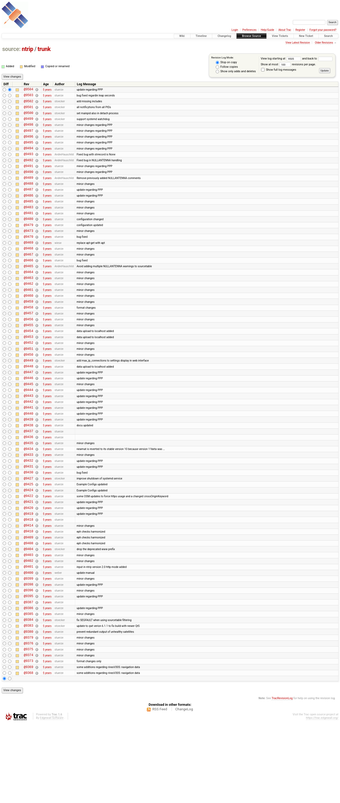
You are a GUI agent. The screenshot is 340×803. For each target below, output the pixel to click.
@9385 (28, 685)
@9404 (28, 612)
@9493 (28, 163)
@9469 (28, 264)
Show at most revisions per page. (288, 64)
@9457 (28, 344)
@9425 (28, 538)
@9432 (28, 511)
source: (11, 49)
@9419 (28, 572)
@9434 (28, 498)
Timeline (201, 36)
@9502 (28, 103)
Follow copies (227, 67)
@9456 (28, 351)
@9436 (28, 484)
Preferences (249, 29)
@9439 (28, 464)
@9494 (28, 157)
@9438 (28, 471)
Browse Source (251, 36)
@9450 (28, 391)
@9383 (28, 698)
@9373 (28, 739)
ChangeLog (184, 789)
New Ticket (306, 36)
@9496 (28, 143)
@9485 (28, 217)
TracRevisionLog (282, 778)
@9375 (28, 725)
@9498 (28, 130)
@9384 (28, 692)
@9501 (28, 110)
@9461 (28, 317)
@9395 (28, 665)
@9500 (28, 116)
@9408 (28, 605)
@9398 (28, 652)
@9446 (28, 417)
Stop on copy (226, 62)
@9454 (28, 364)
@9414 (28, 585)
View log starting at (281, 58)
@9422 (28, 551)
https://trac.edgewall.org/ (322, 797)
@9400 (28, 638)
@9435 (28, 491)
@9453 (28, 371)
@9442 (28, 444)
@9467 (28, 277)
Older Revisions (324, 42)
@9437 (28, 478)
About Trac (284, 29)
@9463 (28, 304)
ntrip (27, 49)
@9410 (28, 591)
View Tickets (280, 36)
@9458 (28, 337)
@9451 (28, 384)
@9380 (28, 705)
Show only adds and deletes (236, 71)
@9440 (28, 458)
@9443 (28, 438)
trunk (43, 49)
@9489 (28, 190)
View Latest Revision (298, 42)
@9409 (28, 598)
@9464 (28, 297)
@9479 (28, 244)
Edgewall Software (51, 797)
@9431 (28, 518)
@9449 (28, 398)
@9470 (28, 257)
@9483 (28, 224)
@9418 (28, 578)
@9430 (28, 524)
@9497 (28, 137)
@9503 (28, 96)
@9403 (28, 618)
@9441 (28, 451)
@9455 (28, 357)
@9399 (28, 645)
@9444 (28, 431)
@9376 (28, 719)
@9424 (28, 545)
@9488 (28, 197)
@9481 (28, 230)
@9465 (28, 290)
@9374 (28, 732)
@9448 (28, 404)
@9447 (28, 411)
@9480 (28, 237)
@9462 (28, 310)
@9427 (28, 531)
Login (235, 29)
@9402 (28, 625)
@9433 (28, 505)
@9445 (28, 424)
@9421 (28, 558)
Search (328, 36)
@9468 (28, 270)
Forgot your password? (323, 29)
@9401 (28, 632)
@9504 (28, 90)
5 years (47, 89)
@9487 (28, 203)
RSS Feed (159, 789)
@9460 (28, 324)
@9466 (28, 284)
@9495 (28, 150)
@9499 (28, 123)
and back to (317, 58)
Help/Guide (267, 29)
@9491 (28, 177)
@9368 (28, 752)
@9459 (28, 331)
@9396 (28, 658)
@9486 (28, 210)
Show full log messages (278, 69)
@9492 (28, 170)
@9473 (28, 250)
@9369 (28, 745)
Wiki (182, 36)
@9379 (28, 712)
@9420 (28, 565)
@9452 (28, 377)
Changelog (224, 36)
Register (300, 29)
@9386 (28, 679)
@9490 (28, 183)
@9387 (28, 672)
